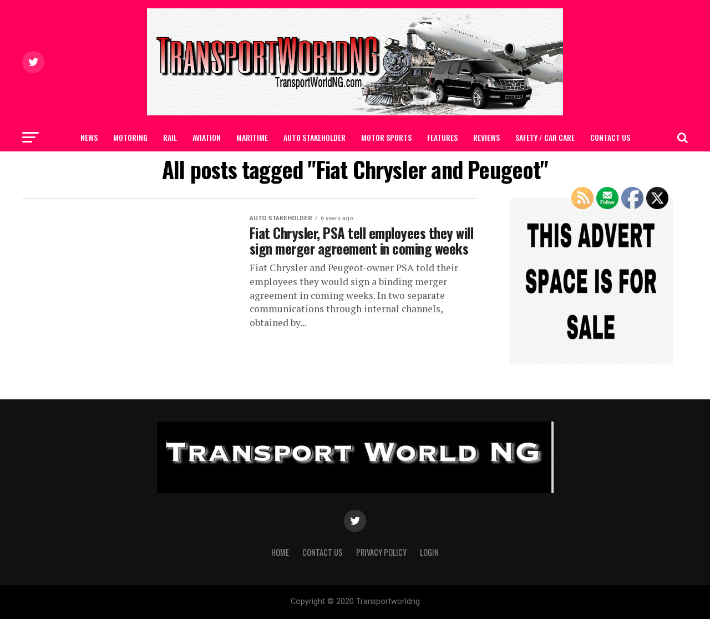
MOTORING (130, 137)
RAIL (170, 137)
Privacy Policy (381, 552)
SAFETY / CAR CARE (545, 137)
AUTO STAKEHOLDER (314, 137)
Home (280, 552)
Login (429, 552)
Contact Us (610, 137)
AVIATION (206, 137)
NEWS (89, 137)
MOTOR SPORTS (386, 137)
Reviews (486, 137)
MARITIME (252, 137)
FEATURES (442, 137)
